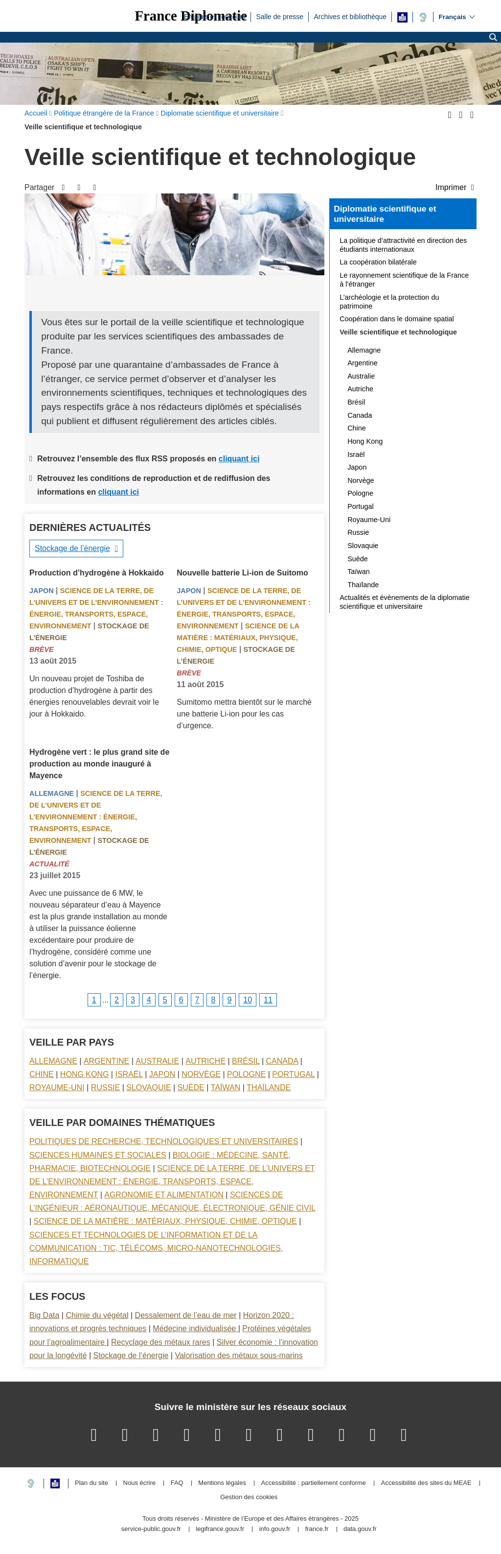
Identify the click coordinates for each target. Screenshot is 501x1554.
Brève (41, 649)
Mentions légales (222, 1483)
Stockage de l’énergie (72, 548)
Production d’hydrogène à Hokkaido (96, 573)
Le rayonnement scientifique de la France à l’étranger (404, 279)
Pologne (246, 1074)
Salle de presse (279, 16)
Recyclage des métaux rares (160, 1342)
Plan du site (91, 1483)
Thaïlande (269, 1087)
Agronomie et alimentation (164, 1195)
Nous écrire (139, 1483)
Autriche (205, 1061)
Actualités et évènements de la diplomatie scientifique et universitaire (405, 602)
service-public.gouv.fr (151, 1529)
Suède (191, 1087)
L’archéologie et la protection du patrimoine (389, 301)
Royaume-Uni (57, 1087)
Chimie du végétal (97, 1315)
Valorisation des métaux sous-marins (238, 1355)
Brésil (245, 1061)
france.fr (317, 1529)
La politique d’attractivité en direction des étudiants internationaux (403, 245)
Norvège (201, 1074)
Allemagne (51, 793)
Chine (41, 1074)
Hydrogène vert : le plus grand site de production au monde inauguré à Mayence (99, 764)
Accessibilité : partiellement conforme (313, 1483)
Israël (128, 1074)
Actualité (49, 864)
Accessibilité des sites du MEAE (426, 1483)
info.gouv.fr (274, 1529)
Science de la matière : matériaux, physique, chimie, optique (238, 637)
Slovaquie (148, 1087)
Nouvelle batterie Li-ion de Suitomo (242, 573)
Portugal (293, 1074)
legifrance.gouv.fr (220, 1529)
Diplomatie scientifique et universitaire (385, 214)
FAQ (177, 1483)
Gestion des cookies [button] (248, 1497)
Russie (105, 1087)
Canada (282, 1061)
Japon (41, 591)
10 (247, 1000)
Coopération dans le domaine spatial (397, 319)
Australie (157, 1061)
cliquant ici (239, 458)
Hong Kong (84, 1074)
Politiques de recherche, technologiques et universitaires (163, 1141)
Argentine (106, 1061)
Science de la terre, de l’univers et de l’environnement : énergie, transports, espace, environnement (95, 816)
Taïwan (225, 1087)
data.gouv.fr (360, 1529)
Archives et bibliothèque (350, 16)
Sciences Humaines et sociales (97, 1155)
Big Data (44, 1315)
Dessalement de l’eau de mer (186, 1315)
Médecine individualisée (195, 1328)
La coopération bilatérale (378, 262)
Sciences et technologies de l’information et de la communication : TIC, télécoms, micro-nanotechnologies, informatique (156, 1248)
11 (268, 1000)
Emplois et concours (215, 16)
